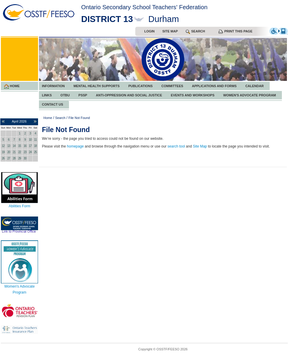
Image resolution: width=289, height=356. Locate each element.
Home (12, 86)
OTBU (65, 95)
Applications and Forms (214, 86)
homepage (75, 146)
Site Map (170, 31)
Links (47, 95)
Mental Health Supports (96, 86)
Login (149, 31)
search (195, 31)
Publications (140, 86)
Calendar (254, 86)
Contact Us (52, 104)
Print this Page (235, 31)
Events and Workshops (192, 95)
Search (60, 118)
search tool (176, 146)
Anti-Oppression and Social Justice (129, 95)
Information (53, 86)
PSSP (82, 95)
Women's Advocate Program (249, 95)
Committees (172, 86)
